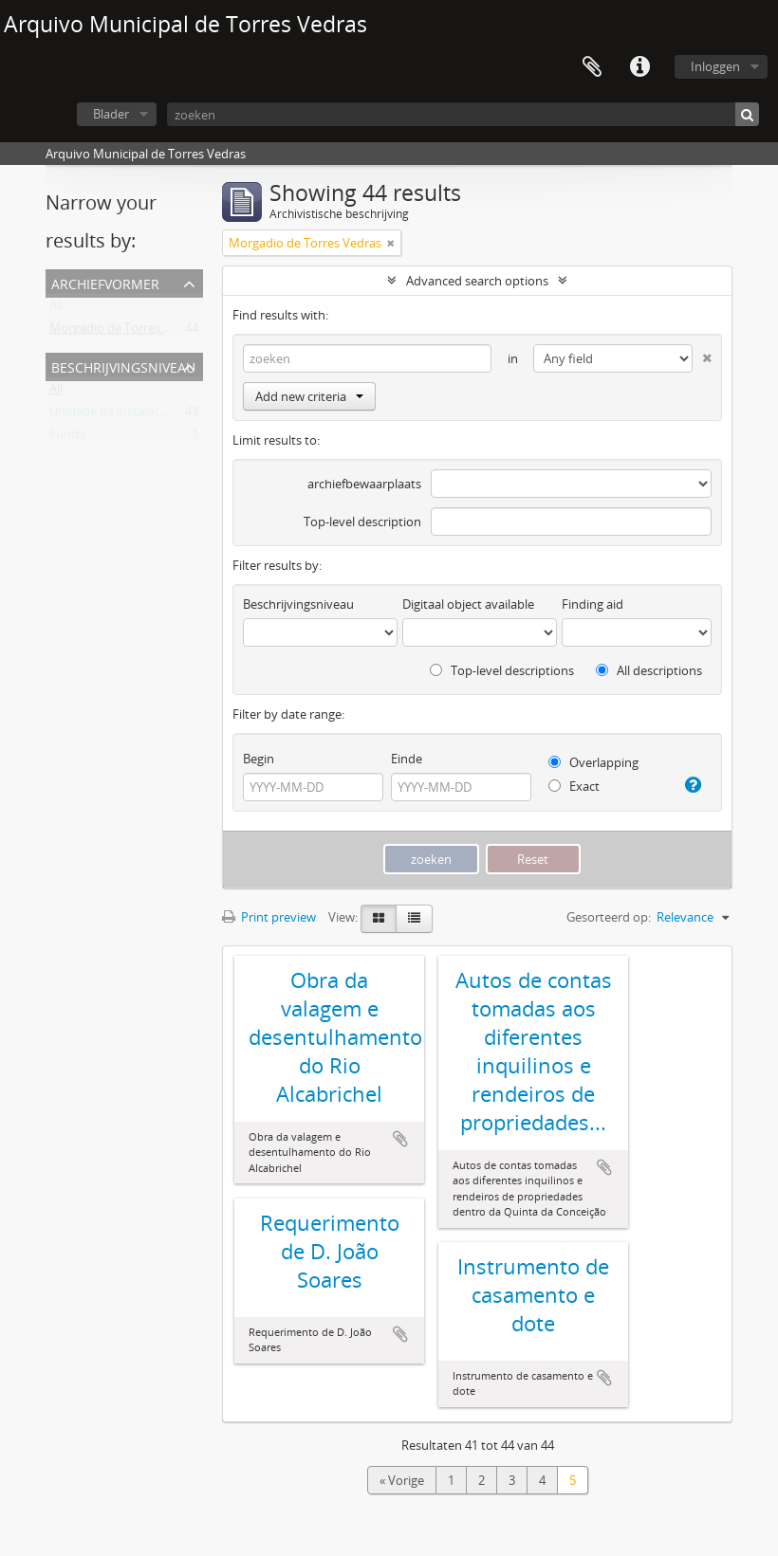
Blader (111, 113)
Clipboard (592, 67)
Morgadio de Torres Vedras (125, 331)
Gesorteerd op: (608, 916)
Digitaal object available (468, 604)
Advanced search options (477, 280)
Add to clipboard (400, 1138)
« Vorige (402, 1480)
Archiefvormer (105, 282)
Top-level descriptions (502, 670)
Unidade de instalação (111, 415)
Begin (258, 758)
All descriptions (649, 670)
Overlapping (593, 762)
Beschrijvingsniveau (123, 365)
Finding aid (592, 604)
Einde (406, 758)
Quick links (639, 67)
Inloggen (715, 66)
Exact (574, 786)
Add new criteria (309, 396)
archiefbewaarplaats (364, 483)
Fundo (67, 438)
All (56, 309)
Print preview (269, 916)
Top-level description (362, 521)
